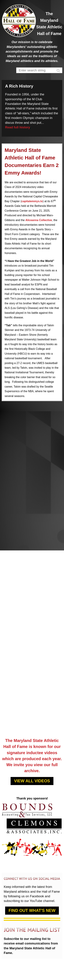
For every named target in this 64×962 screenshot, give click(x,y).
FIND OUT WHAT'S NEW (32, 910)
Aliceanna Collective (38, 220)
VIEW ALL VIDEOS (32, 781)
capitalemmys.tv (32, 201)
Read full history (17, 127)
